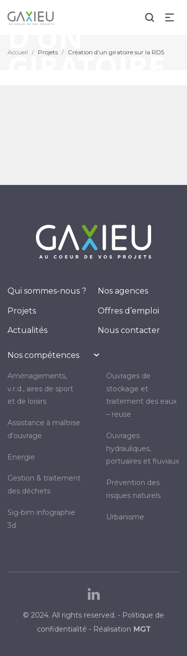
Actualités (27, 330)
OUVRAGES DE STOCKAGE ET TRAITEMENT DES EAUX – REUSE (141, 395)
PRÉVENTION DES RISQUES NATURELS (133, 489)
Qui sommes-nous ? (46, 291)
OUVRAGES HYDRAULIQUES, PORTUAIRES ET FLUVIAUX (142, 448)
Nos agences (123, 291)
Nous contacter (129, 330)
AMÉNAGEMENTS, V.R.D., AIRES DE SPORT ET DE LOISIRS (40, 388)
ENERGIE (21, 457)
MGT (142, 629)
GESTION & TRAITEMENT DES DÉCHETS (44, 484)
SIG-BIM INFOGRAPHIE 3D (41, 519)
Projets (21, 311)
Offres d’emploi (128, 311)
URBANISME (125, 516)
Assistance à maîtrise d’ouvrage (43, 429)
